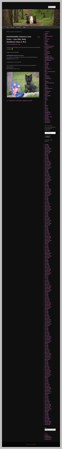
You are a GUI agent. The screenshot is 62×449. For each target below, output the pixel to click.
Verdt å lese (47, 119)
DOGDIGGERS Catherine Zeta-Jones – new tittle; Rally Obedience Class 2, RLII (18, 39)
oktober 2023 (47, 178)
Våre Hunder (18, 27)
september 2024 (48, 167)
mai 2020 (46, 229)
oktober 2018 (47, 254)
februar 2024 (47, 174)
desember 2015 (48, 302)
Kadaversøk (47, 77)
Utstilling (46, 118)
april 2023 (47, 185)
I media (46, 72)
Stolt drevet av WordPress (31, 444)
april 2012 (47, 364)
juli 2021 (46, 212)
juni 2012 (46, 362)
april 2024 (47, 172)
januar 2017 (47, 284)
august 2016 (47, 291)
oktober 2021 (47, 208)
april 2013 (47, 348)
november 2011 (48, 372)
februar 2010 (47, 401)
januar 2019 (47, 251)
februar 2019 (47, 250)
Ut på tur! (47, 115)
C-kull (46, 50)
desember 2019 (48, 236)
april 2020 (47, 230)
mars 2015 (47, 315)
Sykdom (46, 105)
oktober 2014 (47, 322)
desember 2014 (48, 319)
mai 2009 (46, 414)
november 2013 (48, 338)
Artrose (46, 40)
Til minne (46, 108)
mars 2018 (47, 264)
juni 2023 (46, 182)
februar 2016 (47, 299)
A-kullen (46, 33)
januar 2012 (47, 369)
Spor (46, 102)
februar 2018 (47, 266)
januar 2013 (47, 352)
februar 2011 (47, 384)
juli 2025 (46, 154)
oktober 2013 (47, 339)
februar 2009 (47, 418)
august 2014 (47, 325)
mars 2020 (47, 232)
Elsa (45, 61)
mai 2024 (46, 171)
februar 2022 (47, 203)
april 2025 (47, 158)
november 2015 (48, 304)
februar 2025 (47, 161)
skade (46, 98)
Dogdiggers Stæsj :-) (49, 57)
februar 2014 (47, 333)
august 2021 (47, 210)
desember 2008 (48, 421)
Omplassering (47, 91)
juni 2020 (46, 227)
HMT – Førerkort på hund (50, 71)
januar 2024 (47, 175)
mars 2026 (47, 145)
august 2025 (47, 152)
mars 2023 (47, 186)
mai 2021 (46, 215)
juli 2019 (46, 243)
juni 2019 (46, 244)
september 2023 (48, 179)
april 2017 (47, 280)
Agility (46, 34)
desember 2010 (48, 387)
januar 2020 (47, 234)
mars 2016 (47, 298)
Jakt (45, 74)
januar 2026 (47, 147)
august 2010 (47, 393)
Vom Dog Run (47, 121)
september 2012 (48, 357)
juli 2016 (46, 292)
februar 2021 (47, 217)
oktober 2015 (47, 305)
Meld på (47, 136)
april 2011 (47, 381)
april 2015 (47, 314)
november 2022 (48, 191)
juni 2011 (46, 379)
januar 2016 (47, 301)
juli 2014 (46, 326)
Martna (46, 85)
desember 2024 (48, 162)
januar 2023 (47, 188)
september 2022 (48, 193)
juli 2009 (46, 411)
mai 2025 (46, 157)
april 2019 (47, 247)
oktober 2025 (47, 150)
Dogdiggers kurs (48, 55)
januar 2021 (47, 219)
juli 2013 (46, 343)
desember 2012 (48, 353)
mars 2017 (47, 281)
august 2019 (47, 242)
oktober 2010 (47, 390)
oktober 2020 (47, 222)
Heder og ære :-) (13, 100)
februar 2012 (47, 367)
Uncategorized (48, 113)
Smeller (46, 99)
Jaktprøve (47, 75)
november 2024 (48, 164)
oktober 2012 (47, 356)
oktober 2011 (47, 373)
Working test (47, 122)
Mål (45, 84)
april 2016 (47, 297)
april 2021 (47, 216)
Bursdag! (46, 48)
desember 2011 (48, 370)
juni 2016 (46, 294)
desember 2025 (48, 148)
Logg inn (46, 434)
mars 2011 (47, 383)
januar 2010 (47, 403)
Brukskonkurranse (48, 47)
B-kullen (46, 41)
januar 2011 (47, 386)
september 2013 (48, 340)
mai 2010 (46, 397)
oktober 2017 (47, 271)
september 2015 (48, 307)
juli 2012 (46, 360)
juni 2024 (46, 169)
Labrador (46, 81)
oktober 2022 (47, 192)
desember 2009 (48, 404)
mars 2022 (47, 202)
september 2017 (48, 273)
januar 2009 (47, 420)
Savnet (46, 96)
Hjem (8, 27)
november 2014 (48, 321)
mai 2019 (46, 246)
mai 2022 (46, 199)
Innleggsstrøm (48, 436)
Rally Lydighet (19, 100)
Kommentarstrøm (48, 437)
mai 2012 (46, 363)
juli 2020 (46, 226)
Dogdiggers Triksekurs (49, 58)
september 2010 (48, 391)
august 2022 (47, 195)
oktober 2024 (47, 165)
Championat (47, 51)
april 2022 (47, 201)
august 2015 (47, 308)
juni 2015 (46, 311)
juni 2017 (46, 277)
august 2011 (47, 376)
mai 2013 (46, 346)
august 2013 (47, 342)
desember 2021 (48, 206)
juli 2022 (46, 196)
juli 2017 (46, 275)
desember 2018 (48, 253)
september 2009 (48, 408)
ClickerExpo (47, 53)
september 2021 (48, 209)
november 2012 (48, 355)
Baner (46, 43)
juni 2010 (46, 396)
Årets (46, 37)
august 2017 (47, 274)
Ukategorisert (47, 112)
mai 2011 (46, 380)
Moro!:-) (46, 89)
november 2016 (48, 287)
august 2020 (47, 225)
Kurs (46, 80)
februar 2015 (47, 316)
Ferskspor (47, 63)
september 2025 (48, 151)
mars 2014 (47, 332)
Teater (46, 106)
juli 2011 (46, 377)
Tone (19, 44)
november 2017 (48, 270)
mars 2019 (47, 249)
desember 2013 (48, 336)
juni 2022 (46, 198)
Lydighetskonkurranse (49, 82)
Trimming (47, 111)
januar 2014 (47, 335)
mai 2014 (46, 329)
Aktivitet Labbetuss (49, 36)
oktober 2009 (47, 407)
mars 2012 (47, 366)
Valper (24, 27)
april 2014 (47, 331)
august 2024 (47, 168)
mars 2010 (47, 400)
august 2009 (47, 410)
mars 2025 (47, 160)
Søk (45, 101)
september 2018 (48, 256)
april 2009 (47, 415)
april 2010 (47, 398)
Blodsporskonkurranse (49, 46)
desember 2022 (48, 189)
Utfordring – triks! (48, 116)
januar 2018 (47, 267)
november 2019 (48, 237)
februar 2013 (47, 350)
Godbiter (46, 67)
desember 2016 (48, 285)
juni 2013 (46, 345)
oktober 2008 (47, 424)
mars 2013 (47, 349)
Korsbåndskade (48, 78)
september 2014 (48, 323)
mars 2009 (47, 417)
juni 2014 (46, 328)
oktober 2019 (47, 239)
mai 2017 (46, 278)
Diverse (46, 54)
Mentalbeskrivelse (48, 88)
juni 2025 (46, 155)
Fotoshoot (47, 64)
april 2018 (47, 263)
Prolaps (46, 94)
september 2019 (48, 240)
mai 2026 (46, 144)
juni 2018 (46, 260)
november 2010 (48, 389)
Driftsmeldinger (48, 60)
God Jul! (46, 65)
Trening (46, 109)
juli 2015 (46, 309)
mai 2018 (46, 261)
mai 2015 (46, 312)
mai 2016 (46, 295)
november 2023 (48, 176)
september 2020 (48, 223)
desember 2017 (48, 268)
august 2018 (47, 257)
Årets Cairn (47, 39)
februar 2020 (47, 233)
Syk (45, 104)
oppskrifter (47, 92)
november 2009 (48, 406)
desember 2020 (48, 220)
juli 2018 (46, 258)
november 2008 (48, 422)
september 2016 (48, 290)
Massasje (47, 87)
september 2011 (48, 374)
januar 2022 (47, 205)
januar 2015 (47, 318)
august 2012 (47, 359)
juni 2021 (46, 213)
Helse (46, 70)
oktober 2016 (47, 288)
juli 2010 (46, 394)
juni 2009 (46, 413)
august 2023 (47, 181)
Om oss (12, 27)
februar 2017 (47, 283)
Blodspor (46, 44)
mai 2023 (46, 184)
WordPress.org (48, 439)
